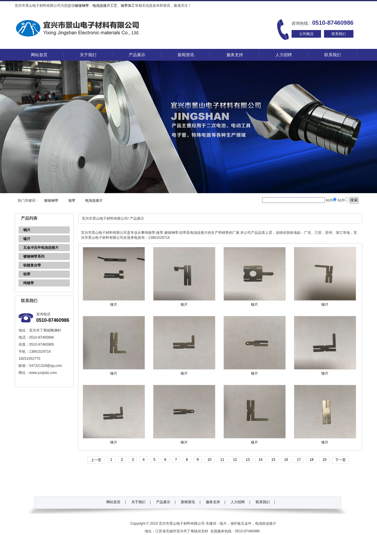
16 (286, 460)
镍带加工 (128, 6)
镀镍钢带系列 (33, 256)
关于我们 (88, 54)
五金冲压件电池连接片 (41, 248)
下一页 (340, 460)
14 (260, 460)
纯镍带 (28, 283)
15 (273, 460)
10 (209, 460)
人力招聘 (283, 54)
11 (222, 460)
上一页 (96, 460)
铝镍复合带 (32, 265)
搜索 (354, 200)
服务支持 (234, 54)
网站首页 (39, 54)
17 (299, 460)
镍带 (71, 200)
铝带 (26, 274)
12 (235, 460)
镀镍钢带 (82, 6)
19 (324, 460)
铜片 (26, 230)
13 (247, 460)
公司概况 (306, 34)
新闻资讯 (186, 54)
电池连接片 (94, 200)
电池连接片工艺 (104, 6)
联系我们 (339, 34)
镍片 (26, 239)
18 (311, 460)
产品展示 (137, 54)
